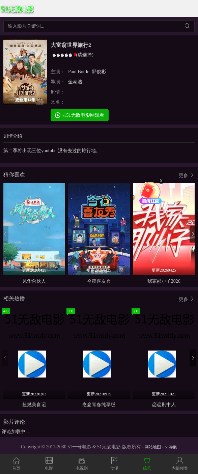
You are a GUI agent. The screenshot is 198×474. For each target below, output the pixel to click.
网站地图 (153, 447)
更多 (187, 175)
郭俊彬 (99, 71)
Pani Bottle (78, 71)
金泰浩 (75, 81)
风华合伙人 (34, 281)
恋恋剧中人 (164, 404)
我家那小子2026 (163, 281)
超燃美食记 (34, 404)
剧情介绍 (12, 136)
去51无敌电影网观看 (79, 115)
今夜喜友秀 (99, 281)
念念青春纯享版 (98, 404)
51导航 (171, 447)
